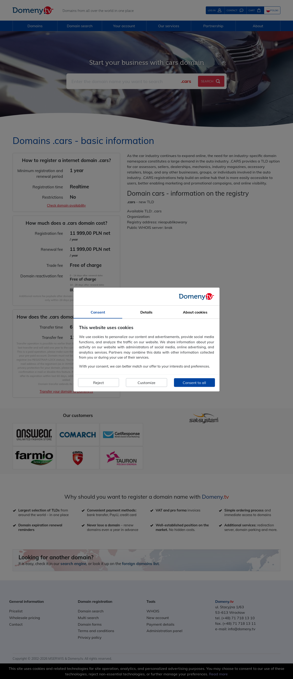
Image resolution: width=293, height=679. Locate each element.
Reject (98, 382)
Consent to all (194, 382)
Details (146, 312)
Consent (98, 312)
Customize (146, 382)
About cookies (195, 312)
